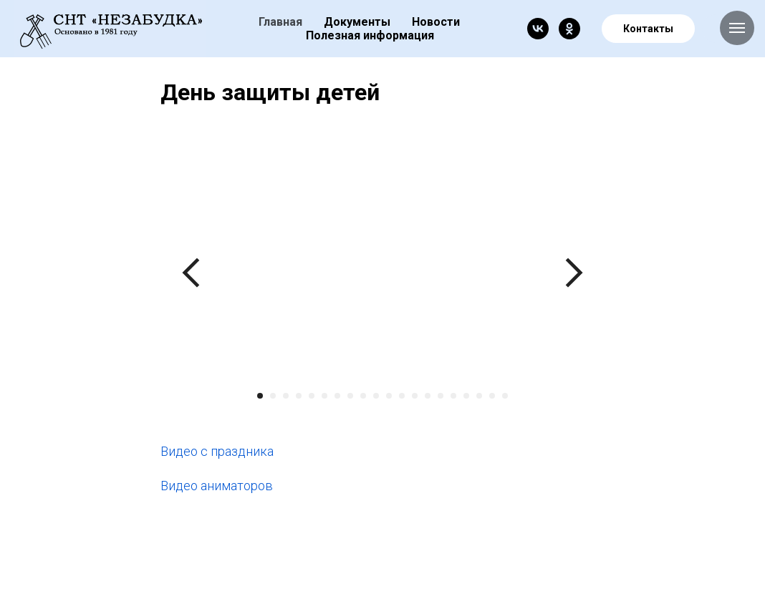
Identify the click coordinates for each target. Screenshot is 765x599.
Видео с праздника (217, 451)
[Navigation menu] (737, 28)
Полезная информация (370, 35)
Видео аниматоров (216, 485)
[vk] (538, 28)
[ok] (569, 28)
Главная (280, 22)
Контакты (648, 28)
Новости (436, 22)
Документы (357, 22)
